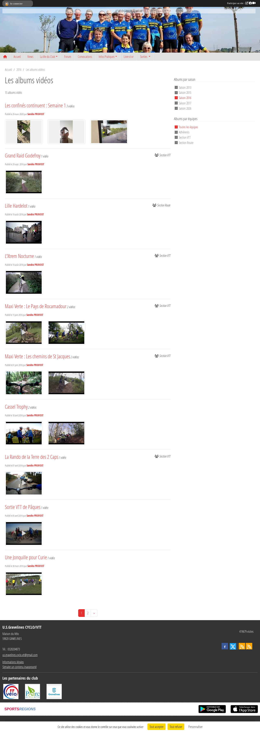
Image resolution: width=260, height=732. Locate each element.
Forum (67, 56)
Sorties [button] (144, 56)
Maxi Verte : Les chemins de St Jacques (37, 356)
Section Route (186, 142)
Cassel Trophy (16, 406)
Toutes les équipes (188, 127)
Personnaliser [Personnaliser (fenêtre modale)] (195, 726)
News (30, 56)
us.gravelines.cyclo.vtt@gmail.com (20, 655)
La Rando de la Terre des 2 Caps (31, 456)
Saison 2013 (185, 87)
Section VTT (185, 137)
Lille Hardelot (16, 205)
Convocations (85, 56)
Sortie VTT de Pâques (22, 506)
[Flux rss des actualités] (242, 646)
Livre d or (128, 56)
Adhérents (184, 132)
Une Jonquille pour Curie (26, 557)
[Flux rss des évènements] (249, 646)
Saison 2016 (185, 98)
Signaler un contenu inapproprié (19, 667)
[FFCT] (10, 691)
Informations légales (13, 662)
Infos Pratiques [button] (107, 56)
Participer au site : (241, 3)
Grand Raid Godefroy (22, 155)
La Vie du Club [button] (47, 56)
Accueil (17, 56)
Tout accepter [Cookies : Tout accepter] (157, 726)
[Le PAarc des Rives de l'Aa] (32, 691)
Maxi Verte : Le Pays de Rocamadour (35, 306)
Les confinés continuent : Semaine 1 (35, 105)
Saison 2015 (185, 92)
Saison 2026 (185, 108)
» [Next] (94, 613)
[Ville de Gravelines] (54, 691)
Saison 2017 (185, 103)
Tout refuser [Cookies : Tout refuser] (176, 726)
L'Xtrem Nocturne (19, 256)
